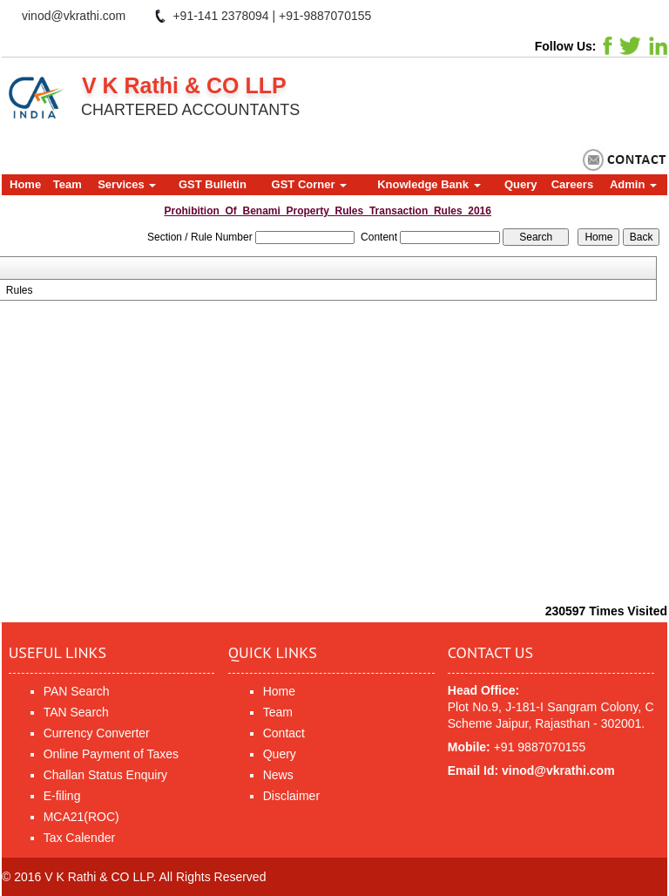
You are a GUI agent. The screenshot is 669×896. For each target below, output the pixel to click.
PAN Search (77, 691)
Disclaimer (291, 796)
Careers (572, 184)
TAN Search (76, 712)
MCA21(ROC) (81, 817)
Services (127, 184)
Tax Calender (80, 838)
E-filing (62, 796)
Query (520, 184)
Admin (633, 184)
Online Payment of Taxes (111, 754)
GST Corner (310, 184)
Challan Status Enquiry (105, 775)
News (278, 775)
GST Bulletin (213, 184)
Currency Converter (97, 733)
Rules (19, 290)
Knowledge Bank (428, 184)
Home (25, 184)
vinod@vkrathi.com (73, 16)
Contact (284, 733)
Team (67, 184)
